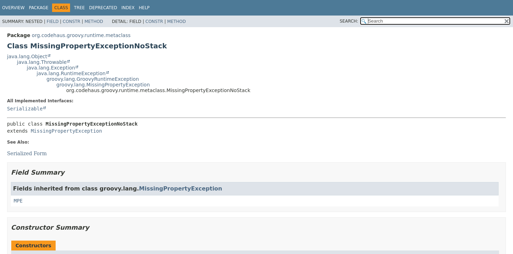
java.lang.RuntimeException (71, 73)
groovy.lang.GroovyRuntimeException (92, 79)
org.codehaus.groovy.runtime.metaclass (81, 35)
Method (94, 21)
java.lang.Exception (51, 68)
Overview (13, 7)
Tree (79, 7)
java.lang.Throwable (42, 62)
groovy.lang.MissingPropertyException (103, 84)
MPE (18, 201)
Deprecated (103, 7)
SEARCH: (349, 21)
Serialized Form (27, 153)
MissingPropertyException (66, 131)
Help (144, 7)
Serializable (25, 108)
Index (128, 7)
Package (38, 7)
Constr (71, 21)
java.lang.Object (27, 56)
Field (52, 21)
